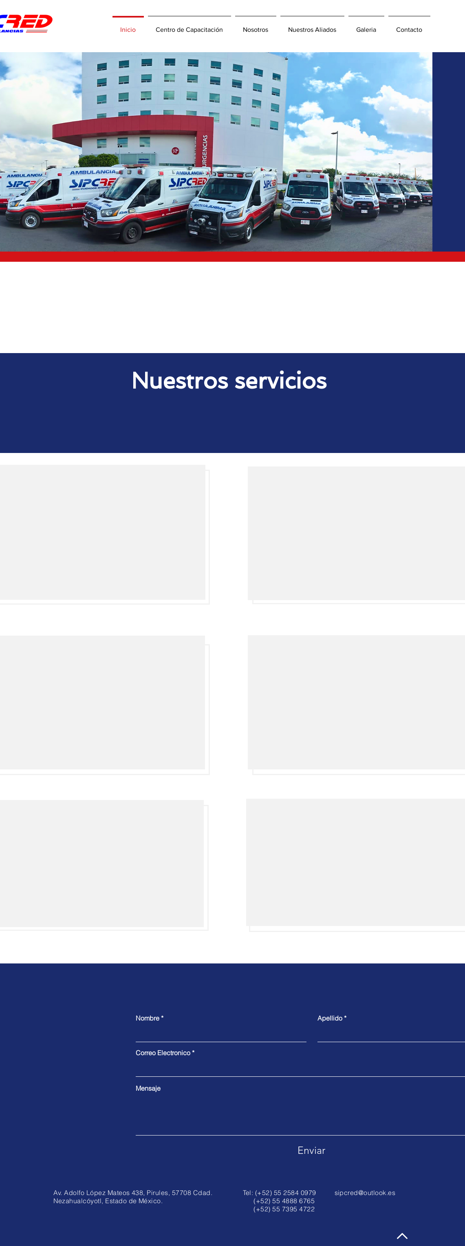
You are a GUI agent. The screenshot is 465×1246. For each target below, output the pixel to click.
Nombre (147, 1018)
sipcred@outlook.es (365, 1193)
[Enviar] (311, 1150)
